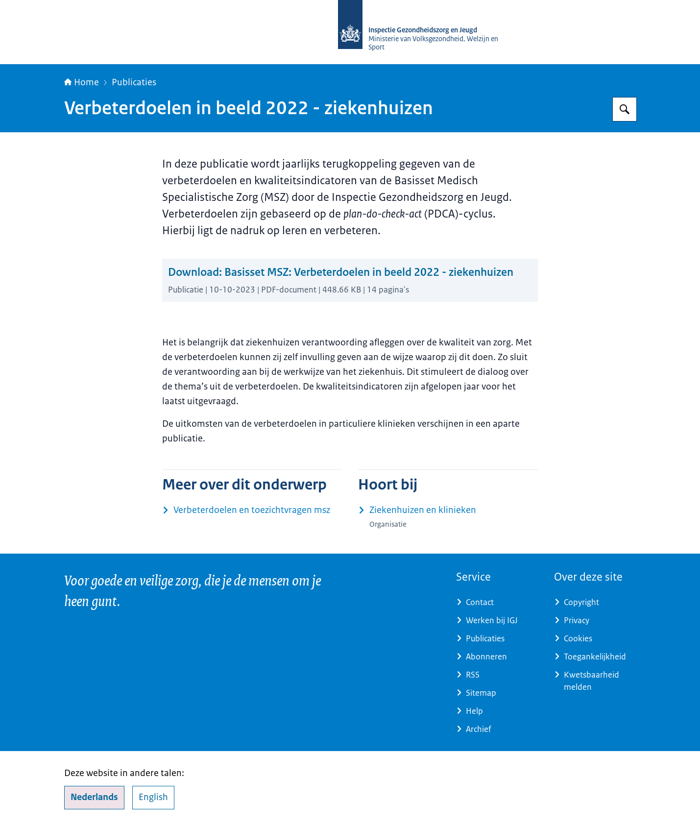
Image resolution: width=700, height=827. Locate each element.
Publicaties (134, 82)
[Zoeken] (624, 109)
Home (81, 82)
